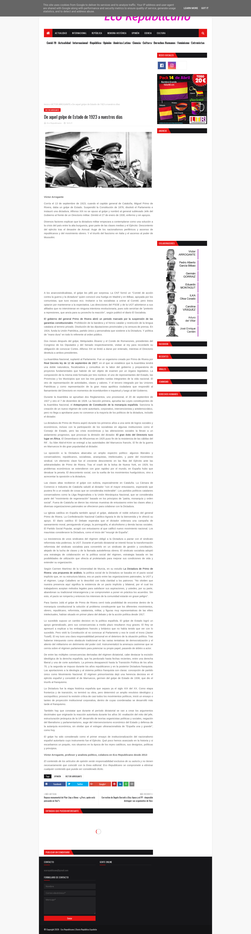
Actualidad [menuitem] (61, 33)
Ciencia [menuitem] (148, 33)
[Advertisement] (98, 76)
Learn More (191, 8)
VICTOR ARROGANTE (60, 104)
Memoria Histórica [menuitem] (116, 33)
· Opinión (107, 43)
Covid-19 (52, 43)
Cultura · (148, 43)
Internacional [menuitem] (79, 33)
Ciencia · (137, 43)
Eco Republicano (54, 123)
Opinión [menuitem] (135, 33)
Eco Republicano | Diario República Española (79, 929)
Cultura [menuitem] (161, 33)
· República (95, 43)
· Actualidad (64, 43)
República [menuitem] (97, 33)
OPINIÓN (57, 776)
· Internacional (80, 43)
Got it (204, 8)
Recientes (163, 356)
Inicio (46, 104)
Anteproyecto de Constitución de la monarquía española (105, 404)
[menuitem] (48, 33)
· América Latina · (122, 43)
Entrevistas (198, 43)
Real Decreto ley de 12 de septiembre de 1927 (71, 363)
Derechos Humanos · (165, 43)
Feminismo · (184, 43)
